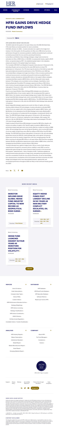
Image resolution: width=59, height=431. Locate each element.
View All (29, 268)
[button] (10, 170)
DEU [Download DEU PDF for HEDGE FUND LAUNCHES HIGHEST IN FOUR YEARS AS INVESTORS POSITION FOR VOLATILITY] (16, 259)
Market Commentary (17, 31)
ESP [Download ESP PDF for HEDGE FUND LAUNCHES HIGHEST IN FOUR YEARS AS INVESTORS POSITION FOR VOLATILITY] (16, 261)
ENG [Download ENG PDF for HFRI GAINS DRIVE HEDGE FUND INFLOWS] (17, 38)
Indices (9, 284)
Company (34, 330)
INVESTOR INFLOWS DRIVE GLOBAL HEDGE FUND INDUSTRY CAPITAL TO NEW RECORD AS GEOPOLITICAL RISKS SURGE (16, 202)
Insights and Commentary (15, 18)
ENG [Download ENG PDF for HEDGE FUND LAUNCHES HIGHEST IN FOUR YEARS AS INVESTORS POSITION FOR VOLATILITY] (23, 259)
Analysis (9, 330)
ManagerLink (35, 388)
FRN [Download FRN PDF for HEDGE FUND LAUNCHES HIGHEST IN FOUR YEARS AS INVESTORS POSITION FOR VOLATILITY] (19, 261)
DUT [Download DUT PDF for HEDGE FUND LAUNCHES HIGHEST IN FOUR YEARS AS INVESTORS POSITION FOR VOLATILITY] (20, 259)
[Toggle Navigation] (55, 10)
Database (35, 284)
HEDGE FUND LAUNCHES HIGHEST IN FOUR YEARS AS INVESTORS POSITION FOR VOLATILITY (16, 243)
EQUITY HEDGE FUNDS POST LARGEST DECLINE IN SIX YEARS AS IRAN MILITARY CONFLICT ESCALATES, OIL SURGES (41, 202)
